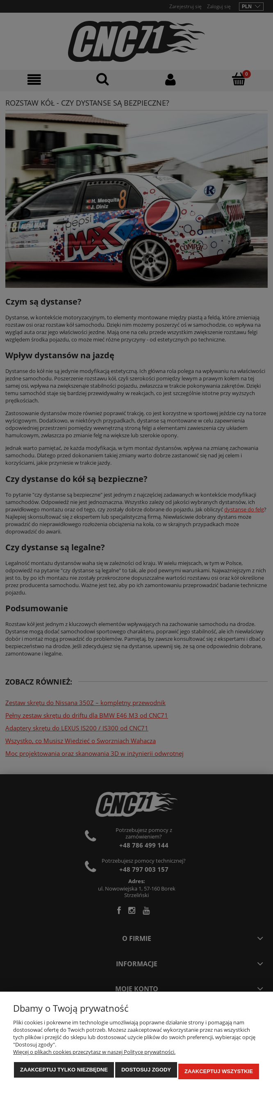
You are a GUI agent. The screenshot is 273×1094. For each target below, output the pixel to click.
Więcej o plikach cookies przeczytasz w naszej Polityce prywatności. (94, 1055)
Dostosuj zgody (146, 1073)
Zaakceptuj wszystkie (218, 1073)
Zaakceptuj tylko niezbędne (64, 1073)
